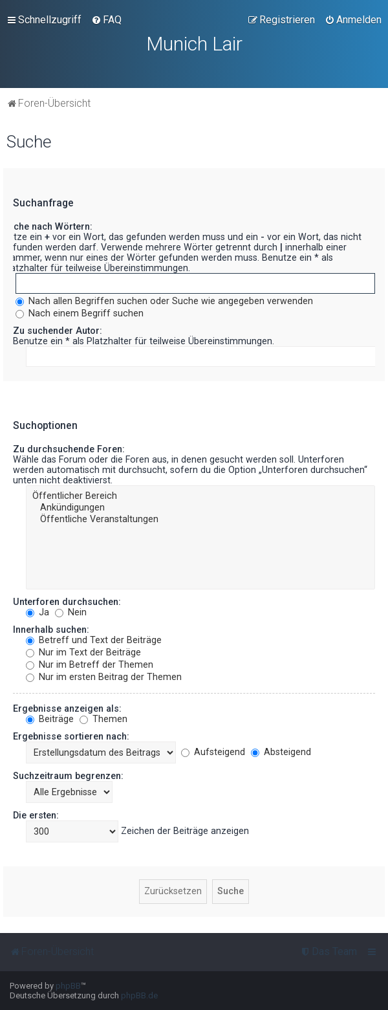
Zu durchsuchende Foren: (69, 449)
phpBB (68, 986)
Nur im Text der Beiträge (83, 652)
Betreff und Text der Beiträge (94, 640)
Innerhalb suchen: (51, 629)
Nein (71, 612)
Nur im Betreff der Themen (89, 664)
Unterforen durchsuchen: (67, 602)
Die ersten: (36, 815)
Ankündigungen (200, 508)
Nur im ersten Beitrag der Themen (104, 677)
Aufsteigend (213, 752)
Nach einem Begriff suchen (80, 313)
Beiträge (50, 719)
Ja (37, 612)
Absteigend (281, 752)
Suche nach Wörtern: (47, 226)
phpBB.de (139, 995)
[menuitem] (106, 20)
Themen (103, 719)
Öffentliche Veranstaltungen (200, 519)
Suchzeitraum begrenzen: (68, 776)
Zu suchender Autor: (57, 330)
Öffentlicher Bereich (200, 496)
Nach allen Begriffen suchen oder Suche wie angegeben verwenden (164, 301)
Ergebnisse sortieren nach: (71, 736)
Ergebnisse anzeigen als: (67, 708)
